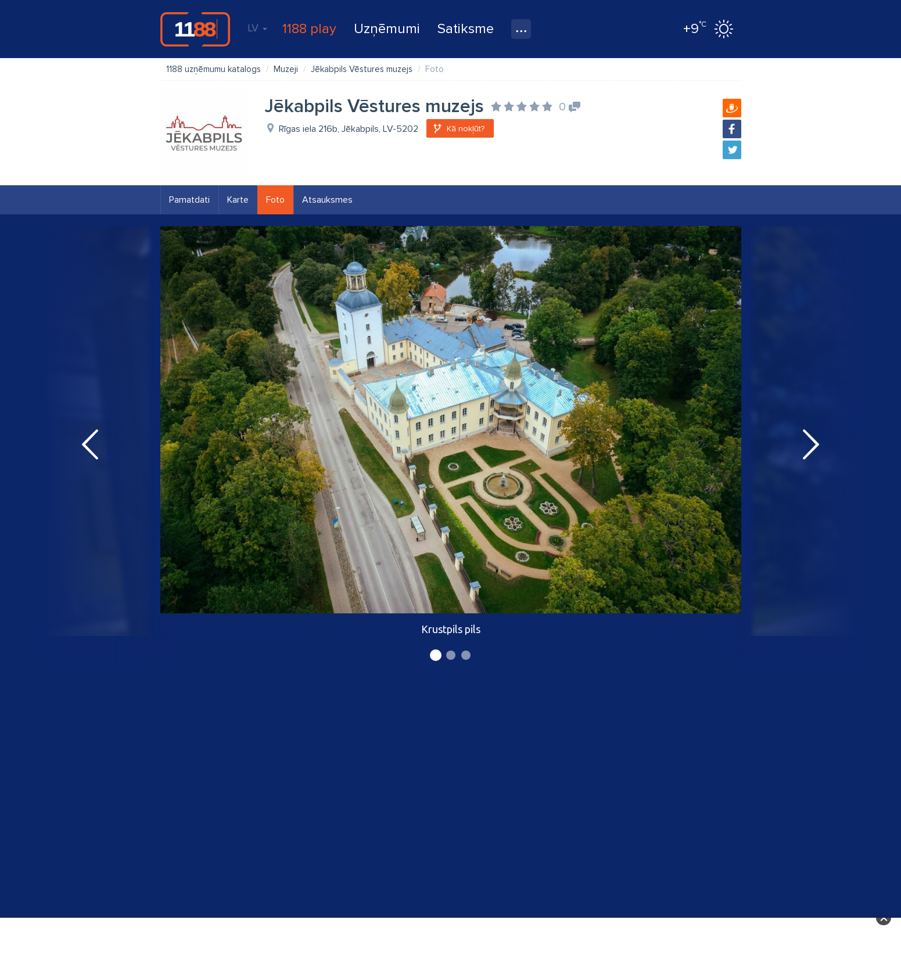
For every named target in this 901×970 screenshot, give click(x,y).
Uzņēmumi (387, 28)
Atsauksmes (327, 200)
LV (257, 27)
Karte (238, 200)
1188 (195, 29)
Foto (275, 200)
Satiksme (465, 28)
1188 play (309, 28)
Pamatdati (189, 200)
